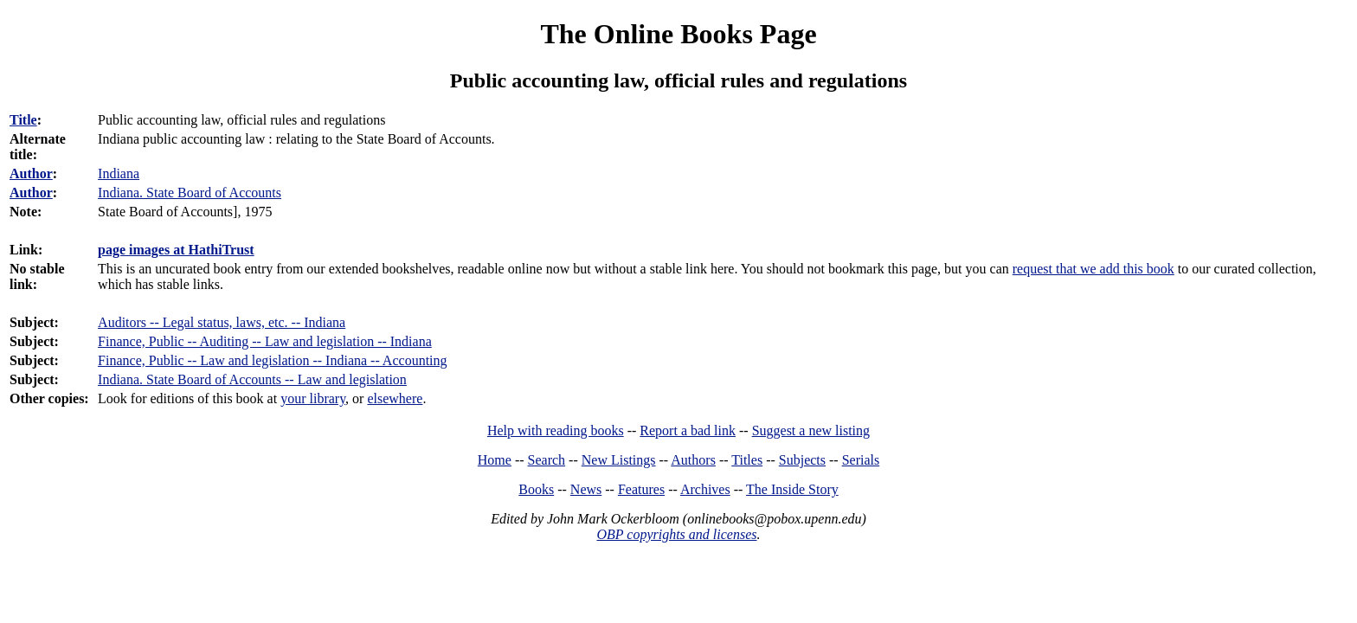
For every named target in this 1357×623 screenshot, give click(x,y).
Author (31, 173)
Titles (746, 460)
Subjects (802, 460)
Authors (693, 460)
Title (23, 119)
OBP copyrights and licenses (676, 534)
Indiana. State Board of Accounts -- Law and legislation (252, 379)
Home (494, 460)
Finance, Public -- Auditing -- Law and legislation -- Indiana (265, 341)
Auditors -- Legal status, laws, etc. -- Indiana (221, 322)
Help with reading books (555, 430)
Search (547, 460)
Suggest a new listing (811, 430)
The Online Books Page (678, 33)
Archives (705, 489)
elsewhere (394, 398)
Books (536, 489)
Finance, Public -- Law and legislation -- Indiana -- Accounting (272, 360)
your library (312, 398)
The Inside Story (792, 489)
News (585, 489)
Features (641, 489)
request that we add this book (1093, 268)
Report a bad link (688, 430)
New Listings (619, 460)
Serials (861, 460)
